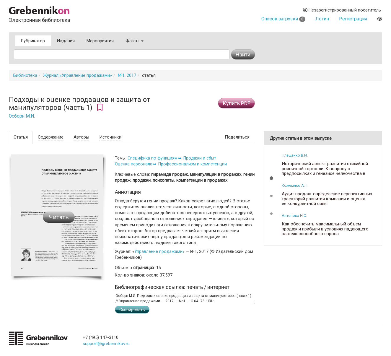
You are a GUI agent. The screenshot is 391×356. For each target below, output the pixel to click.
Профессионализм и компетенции (192, 164)
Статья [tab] (21, 137)
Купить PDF (236, 103)
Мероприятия (100, 40)
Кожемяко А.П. (295, 185)
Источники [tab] (110, 137)
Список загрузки (283, 19)
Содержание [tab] (50, 137)
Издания (66, 40)
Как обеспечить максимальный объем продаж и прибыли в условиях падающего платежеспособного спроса (325, 229)
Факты (135, 40)
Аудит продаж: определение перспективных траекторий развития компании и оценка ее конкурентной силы (327, 198)
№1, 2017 (127, 75)
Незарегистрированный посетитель (342, 10)
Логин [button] (322, 19)
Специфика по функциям (152, 158)
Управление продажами (158, 251)
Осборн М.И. (22, 116)
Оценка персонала (133, 164)
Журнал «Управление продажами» (77, 75)
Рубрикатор (33, 40)
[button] (271, 178)
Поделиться (237, 137)
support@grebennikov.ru (106, 343)
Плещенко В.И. (295, 155)
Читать (59, 217)
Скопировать (132, 309)
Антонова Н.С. (294, 215)
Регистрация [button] (353, 19)
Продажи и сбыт (199, 158)
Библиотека (25, 75)
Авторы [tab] (81, 137)
